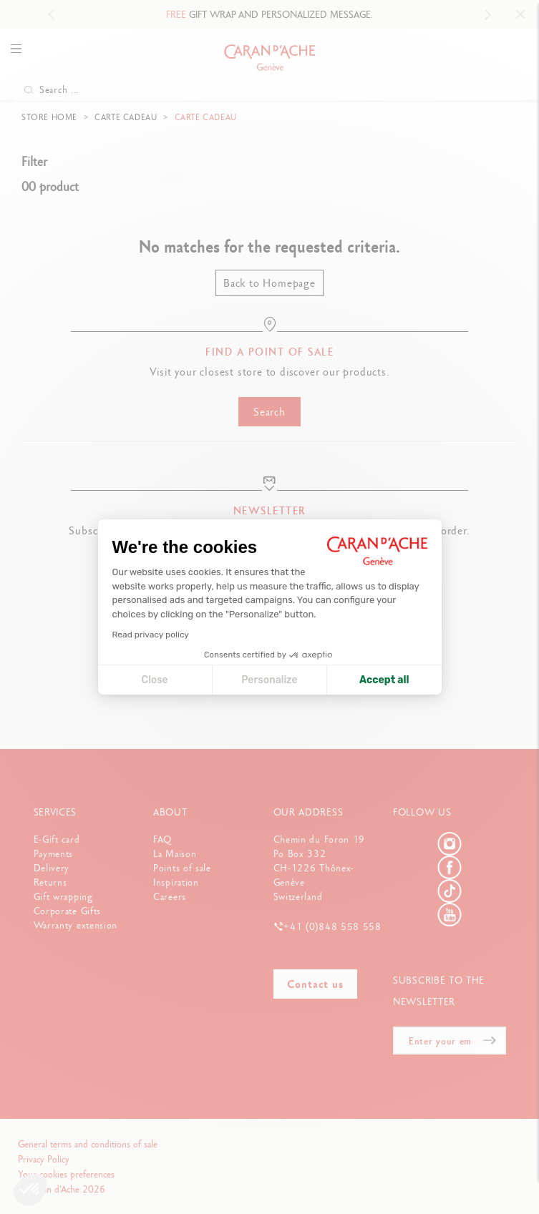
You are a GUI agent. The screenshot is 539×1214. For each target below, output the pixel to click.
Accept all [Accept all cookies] (384, 680)
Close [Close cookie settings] (155, 680)
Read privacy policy (150, 635)
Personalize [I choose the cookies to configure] (269, 680)
